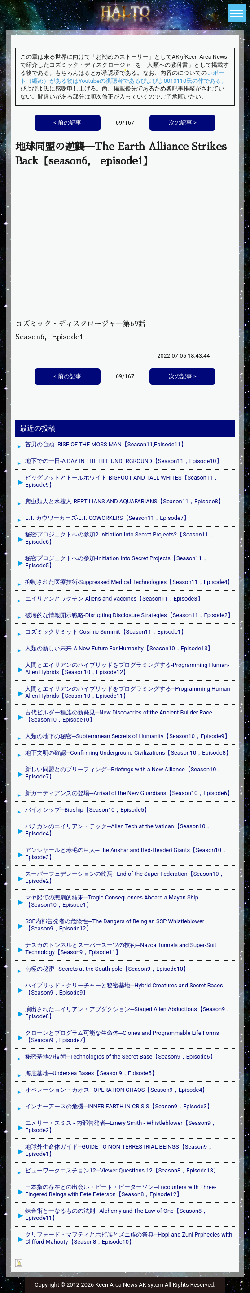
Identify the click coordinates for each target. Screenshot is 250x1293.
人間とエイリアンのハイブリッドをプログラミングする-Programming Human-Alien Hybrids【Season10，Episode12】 (127, 668)
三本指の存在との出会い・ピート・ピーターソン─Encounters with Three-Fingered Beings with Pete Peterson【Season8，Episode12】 (120, 1191)
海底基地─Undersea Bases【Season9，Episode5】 (91, 1073)
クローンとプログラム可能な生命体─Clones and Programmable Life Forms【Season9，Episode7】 (122, 1036)
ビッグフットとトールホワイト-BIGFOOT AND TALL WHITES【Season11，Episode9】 (122, 481)
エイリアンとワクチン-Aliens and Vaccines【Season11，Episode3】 (114, 598)
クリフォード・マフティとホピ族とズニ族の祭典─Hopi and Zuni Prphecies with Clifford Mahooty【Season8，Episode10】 (128, 1238)
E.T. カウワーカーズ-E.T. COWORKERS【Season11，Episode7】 (107, 518)
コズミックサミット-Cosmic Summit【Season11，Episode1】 (106, 631)
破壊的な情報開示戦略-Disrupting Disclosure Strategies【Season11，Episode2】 (129, 615)
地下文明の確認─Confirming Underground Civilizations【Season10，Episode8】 (128, 752)
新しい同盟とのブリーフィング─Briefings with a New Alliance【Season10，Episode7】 (123, 773)
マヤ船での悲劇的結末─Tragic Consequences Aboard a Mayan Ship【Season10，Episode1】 (111, 901)
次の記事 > (183, 376)
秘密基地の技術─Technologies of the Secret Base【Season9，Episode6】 (120, 1056)
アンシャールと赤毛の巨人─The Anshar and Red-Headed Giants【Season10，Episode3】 (126, 854)
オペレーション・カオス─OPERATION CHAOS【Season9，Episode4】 (116, 1089)
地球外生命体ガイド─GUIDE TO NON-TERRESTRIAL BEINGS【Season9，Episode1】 (119, 1150)
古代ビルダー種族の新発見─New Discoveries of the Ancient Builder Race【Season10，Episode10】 (118, 716)
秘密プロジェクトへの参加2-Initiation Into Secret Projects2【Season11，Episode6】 (119, 538)
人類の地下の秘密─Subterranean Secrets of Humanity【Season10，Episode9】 (127, 736)
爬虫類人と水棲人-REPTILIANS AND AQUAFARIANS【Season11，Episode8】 (124, 501)
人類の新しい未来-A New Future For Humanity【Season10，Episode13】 (119, 648)
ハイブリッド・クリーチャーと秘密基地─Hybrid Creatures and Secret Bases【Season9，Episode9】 (124, 989)
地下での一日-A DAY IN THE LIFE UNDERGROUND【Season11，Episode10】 (123, 461)
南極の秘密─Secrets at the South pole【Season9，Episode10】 (107, 968)
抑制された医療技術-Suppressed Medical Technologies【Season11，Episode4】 (129, 582)
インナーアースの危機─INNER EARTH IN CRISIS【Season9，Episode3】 (118, 1106)
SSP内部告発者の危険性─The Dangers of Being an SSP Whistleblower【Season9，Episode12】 (114, 925)
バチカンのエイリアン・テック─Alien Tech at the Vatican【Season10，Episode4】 (118, 830)
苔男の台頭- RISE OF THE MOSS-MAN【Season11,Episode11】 (106, 444)
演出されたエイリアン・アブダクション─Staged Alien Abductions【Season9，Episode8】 (128, 1013)
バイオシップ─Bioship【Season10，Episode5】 (87, 809)
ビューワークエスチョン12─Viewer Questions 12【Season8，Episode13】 (122, 1170)
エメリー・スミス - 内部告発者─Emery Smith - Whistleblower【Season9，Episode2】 (120, 1126)
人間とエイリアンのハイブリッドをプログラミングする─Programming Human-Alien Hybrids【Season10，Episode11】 (128, 692)
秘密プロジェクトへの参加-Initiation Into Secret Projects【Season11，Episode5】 (116, 562)
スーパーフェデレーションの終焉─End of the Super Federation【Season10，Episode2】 (124, 877)
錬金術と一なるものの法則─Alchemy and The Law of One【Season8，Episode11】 (116, 1214)
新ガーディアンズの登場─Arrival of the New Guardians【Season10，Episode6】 (129, 793)
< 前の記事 (67, 376)
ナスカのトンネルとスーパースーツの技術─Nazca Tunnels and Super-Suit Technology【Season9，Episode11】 (120, 949)
